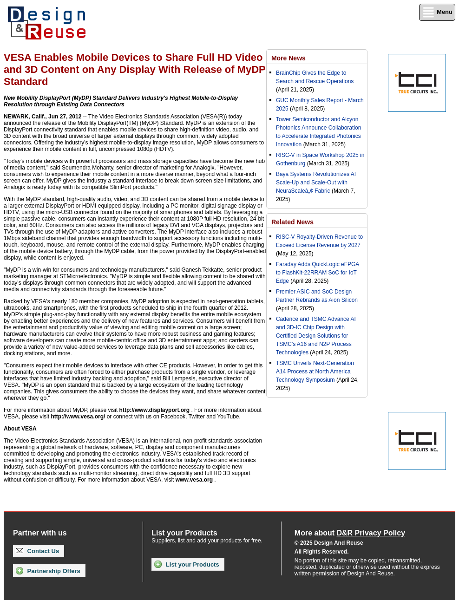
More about (350, 533)
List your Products (186, 564)
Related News (292, 222)
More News (288, 58)
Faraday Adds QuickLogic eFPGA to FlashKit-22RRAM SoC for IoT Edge (317, 272)
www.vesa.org (194, 479)
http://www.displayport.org (154, 410)
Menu (437, 12)
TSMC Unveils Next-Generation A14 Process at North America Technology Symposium (315, 371)
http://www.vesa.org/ (78, 416)
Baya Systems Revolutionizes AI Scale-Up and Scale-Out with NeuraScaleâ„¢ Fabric (316, 182)
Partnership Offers (48, 570)
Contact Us (37, 551)
